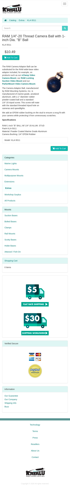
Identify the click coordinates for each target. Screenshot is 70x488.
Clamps (7, 227)
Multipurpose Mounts (13, 175)
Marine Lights (10, 163)
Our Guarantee (11, 396)
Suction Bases (11, 215)
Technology (35, 425)
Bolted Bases (10, 221)
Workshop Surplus (12, 194)
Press (35, 438)
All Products (9, 200)
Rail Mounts (9, 233)
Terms (35, 431)
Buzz (6, 406)
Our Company (10, 399)
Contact (35, 457)
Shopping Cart (11, 261)
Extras (22, 20)
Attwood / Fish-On (12, 252)
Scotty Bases (10, 240)
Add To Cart (11, 57)
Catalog (12, 20)
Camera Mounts (11, 169)
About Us (35, 451)
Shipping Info (10, 403)
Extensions (9, 181)
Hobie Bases (10, 246)
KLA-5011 (31, 20)
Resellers (35, 444)
